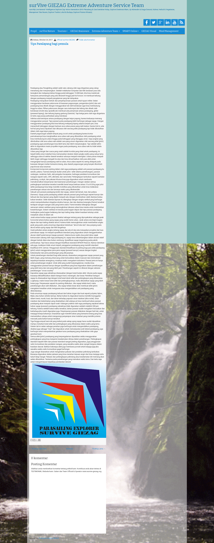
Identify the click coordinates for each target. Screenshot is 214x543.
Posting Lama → (98, 449)
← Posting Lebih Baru (38, 449)
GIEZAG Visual (148, 31)
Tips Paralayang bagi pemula (49, 43)
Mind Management (169, 31)
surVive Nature (47, 31)
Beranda (69, 449)
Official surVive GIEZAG (66, 40)
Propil (34, 31)
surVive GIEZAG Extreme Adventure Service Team (86, 5)
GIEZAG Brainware (79, 31)
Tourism (62, 31)
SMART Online (131, 31)
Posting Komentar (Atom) (49, 538)
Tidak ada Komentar (87, 40)
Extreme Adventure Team (106, 31)
